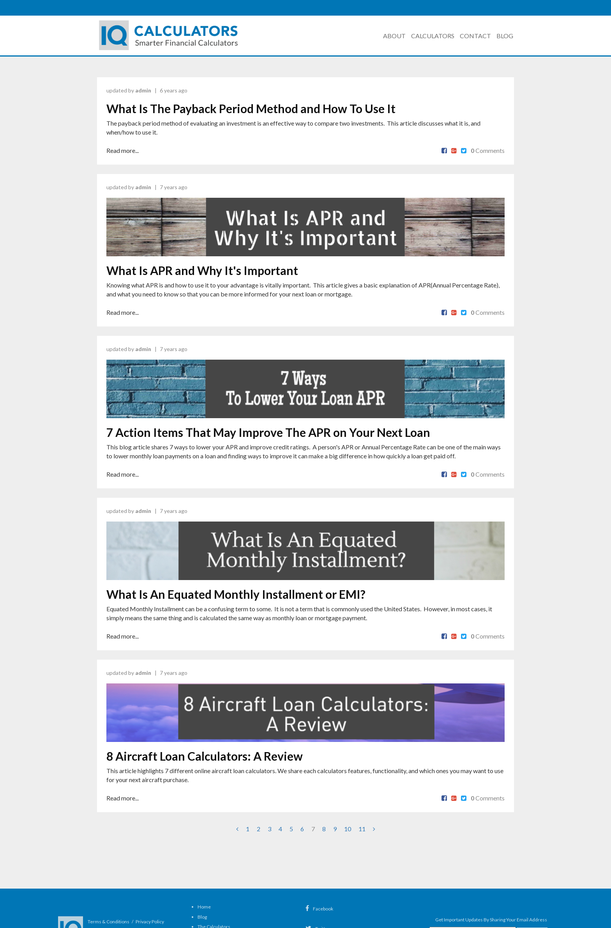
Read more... (122, 150)
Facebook (319, 909)
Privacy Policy (150, 921)
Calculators (432, 35)
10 (347, 828)
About (394, 35)
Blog (504, 35)
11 (362, 828)
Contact (475, 35)
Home (204, 907)
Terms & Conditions (108, 921)
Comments (488, 150)
